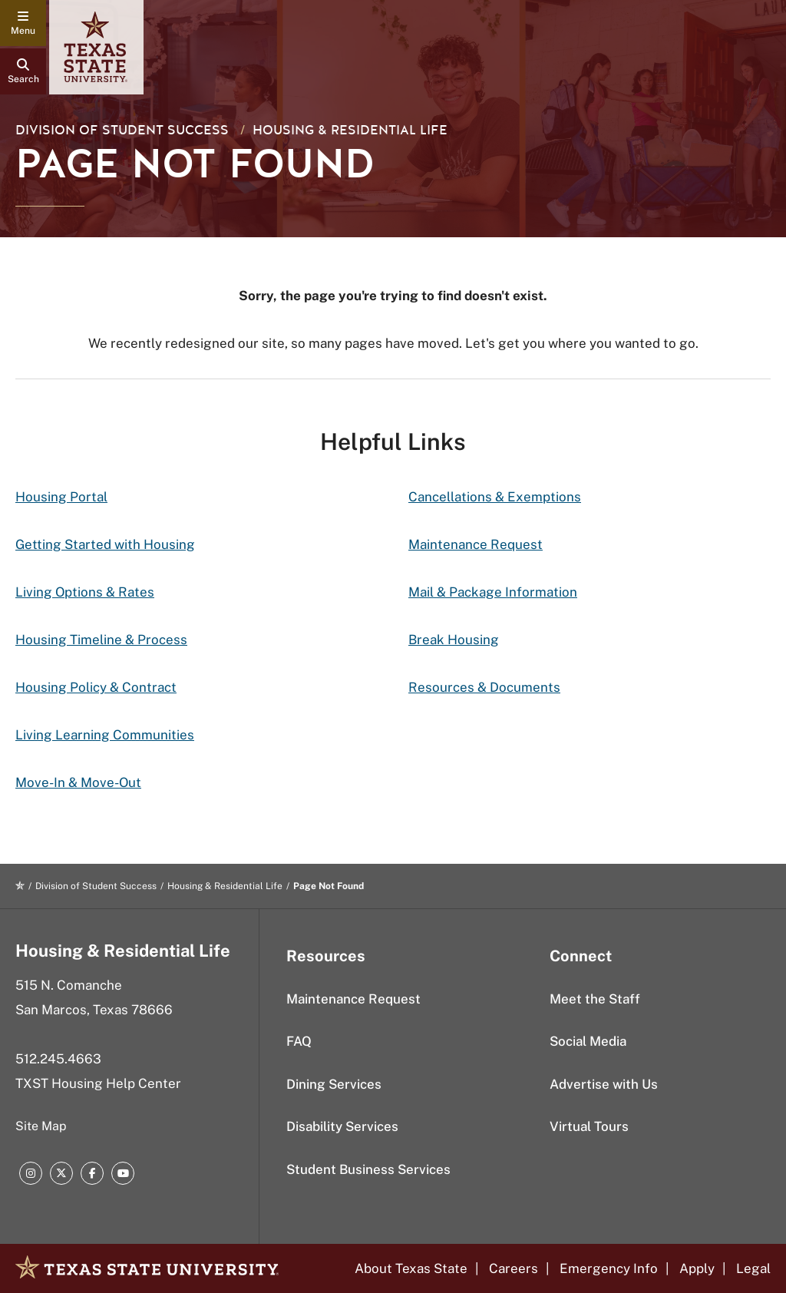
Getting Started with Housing (105, 544)
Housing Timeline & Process (101, 639)
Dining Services (333, 1084)
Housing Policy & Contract (96, 687)
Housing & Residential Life (350, 130)
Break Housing (453, 639)
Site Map (41, 1126)
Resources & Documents (484, 687)
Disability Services (342, 1126)
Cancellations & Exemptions (494, 496)
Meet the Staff (595, 999)
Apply (697, 1268)
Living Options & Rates (84, 592)
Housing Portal (61, 496)
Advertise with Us (604, 1084)
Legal (753, 1268)
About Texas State (411, 1268)
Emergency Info (609, 1268)
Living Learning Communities (104, 734)
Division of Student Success (122, 130)
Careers (513, 1268)
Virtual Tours (589, 1126)
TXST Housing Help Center (98, 1083)
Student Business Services (368, 1169)
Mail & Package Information (492, 592)
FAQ (299, 1041)
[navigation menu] (23, 23)
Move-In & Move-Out (78, 782)
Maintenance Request (475, 544)
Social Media (588, 1041)
